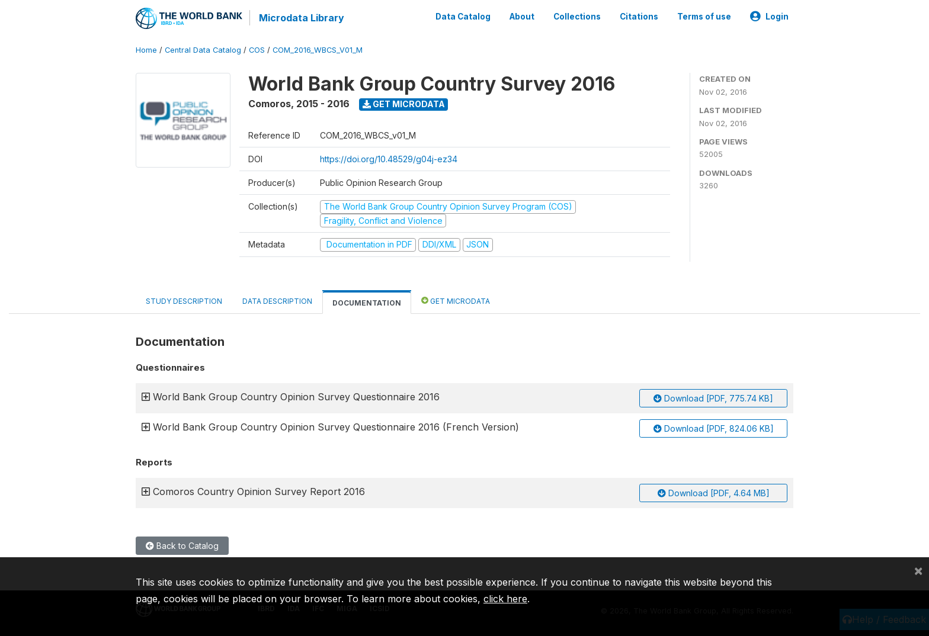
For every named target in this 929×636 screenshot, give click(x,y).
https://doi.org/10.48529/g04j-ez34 (388, 159)
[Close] (918, 570)
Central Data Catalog (203, 50)
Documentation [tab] (366, 302)
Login (769, 16)
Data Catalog (463, 16)
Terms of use (704, 16)
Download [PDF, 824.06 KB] (713, 428)
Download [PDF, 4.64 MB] (714, 493)
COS (257, 50)
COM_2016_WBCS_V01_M (318, 50)
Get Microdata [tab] (455, 300)
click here (505, 599)
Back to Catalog (182, 546)
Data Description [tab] (277, 300)
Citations (639, 16)
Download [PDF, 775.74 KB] (713, 398)
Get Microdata (404, 104)
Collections (577, 16)
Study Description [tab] (184, 300)
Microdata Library (301, 18)
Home (146, 50)
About (522, 16)
